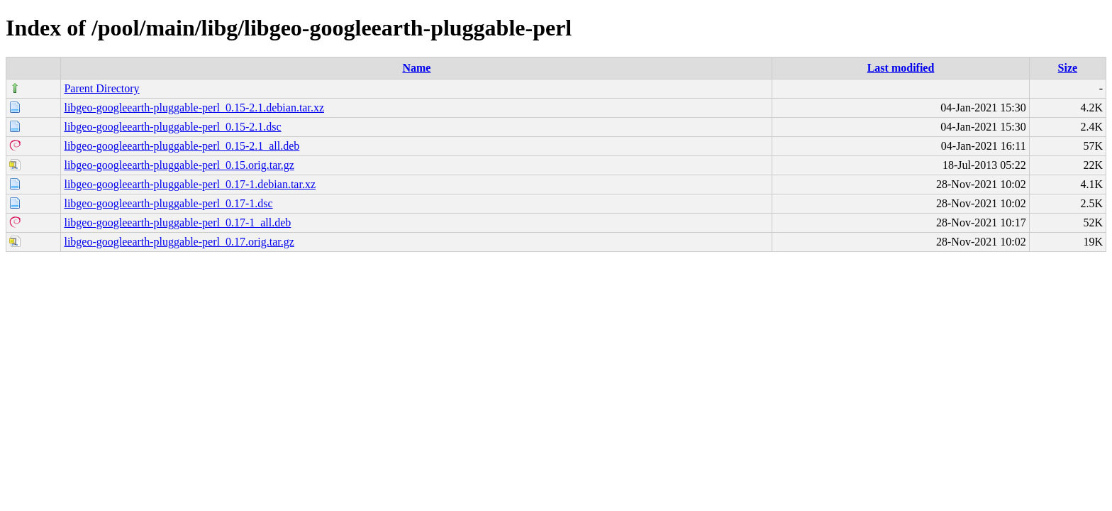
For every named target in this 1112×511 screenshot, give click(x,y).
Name (416, 68)
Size (1068, 68)
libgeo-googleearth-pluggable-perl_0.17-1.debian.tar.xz (190, 184)
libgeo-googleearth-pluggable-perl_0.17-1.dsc (168, 203)
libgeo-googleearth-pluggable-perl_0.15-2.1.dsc (172, 127)
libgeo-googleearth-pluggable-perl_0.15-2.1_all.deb (181, 146)
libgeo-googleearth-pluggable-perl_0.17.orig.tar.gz (179, 242)
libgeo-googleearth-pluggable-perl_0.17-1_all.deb (177, 222)
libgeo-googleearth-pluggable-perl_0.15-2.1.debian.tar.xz (194, 107)
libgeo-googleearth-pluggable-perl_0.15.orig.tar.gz (179, 165)
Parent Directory (101, 88)
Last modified (901, 68)
